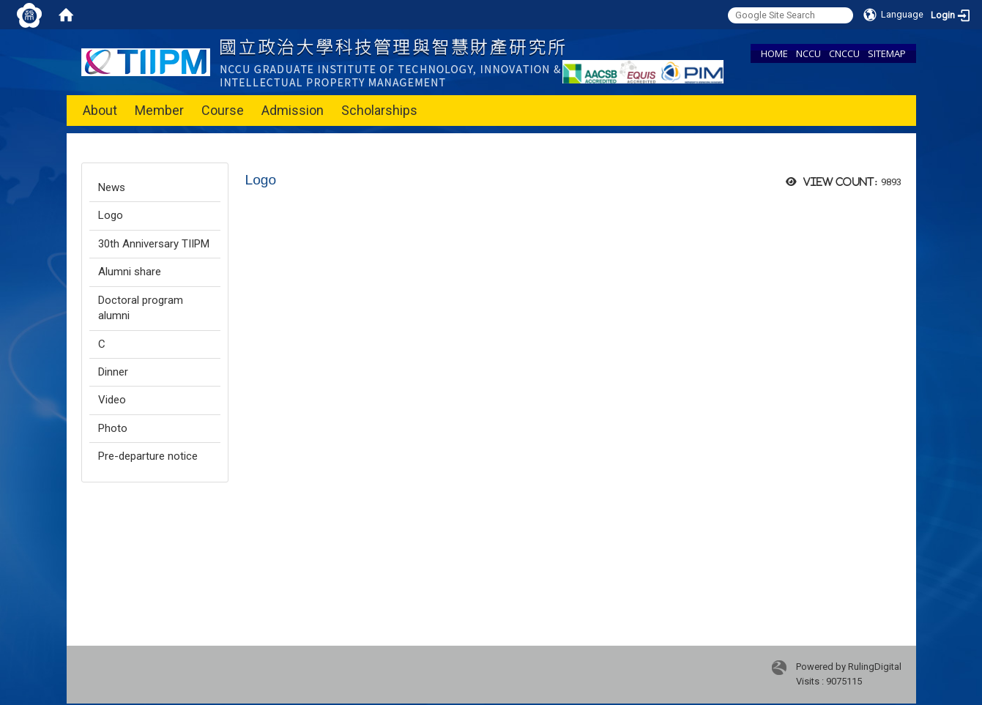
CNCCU (844, 53)
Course (222, 110)
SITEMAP (887, 53)
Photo (112, 428)
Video (112, 399)
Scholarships (379, 110)
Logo (110, 215)
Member (159, 110)
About (100, 110)
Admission (292, 110)
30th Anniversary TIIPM (153, 243)
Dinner (113, 371)
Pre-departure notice (148, 456)
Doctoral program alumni (140, 308)
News (111, 187)
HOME (774, 53)
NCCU (808, 53)
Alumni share (129, 271)
